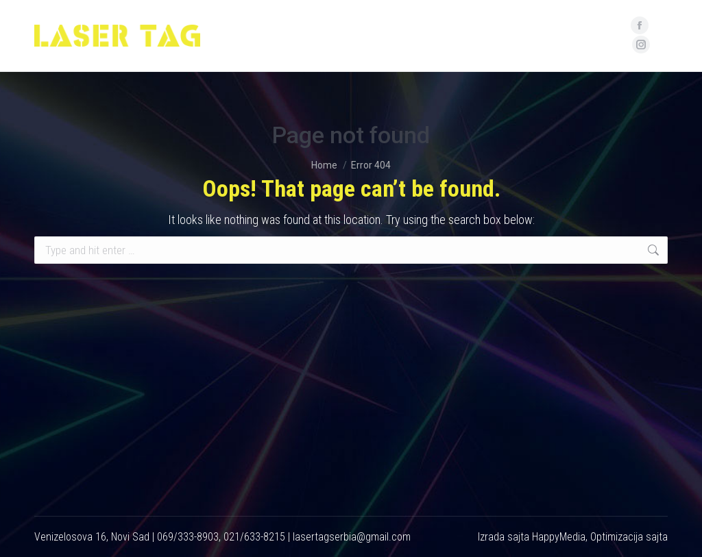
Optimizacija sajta (629, 536)
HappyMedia (558, 536)
